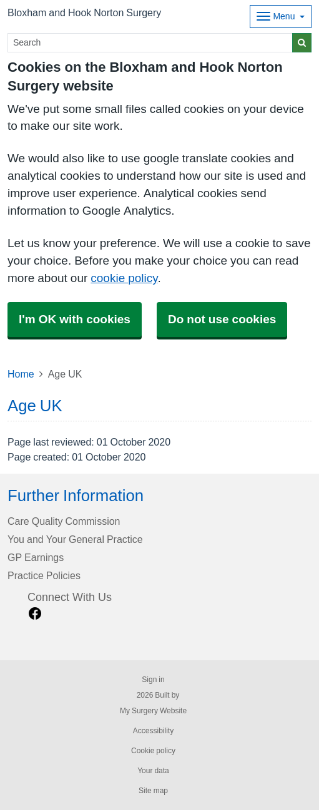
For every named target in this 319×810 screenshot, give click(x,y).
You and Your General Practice (75, 539)
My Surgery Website (153, 711)
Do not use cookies (222, 319)
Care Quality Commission (63, 521)
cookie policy (124, 278)
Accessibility (153, 730)
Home (20, 374)
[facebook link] (34, 614)
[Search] (150, 42)
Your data (153, 770)
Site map (153, 790)
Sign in (153, 679)
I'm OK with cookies (74, 319)
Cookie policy (153, 750)
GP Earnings (35, 557)
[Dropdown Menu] (281, 16)
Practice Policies (44, 575)
